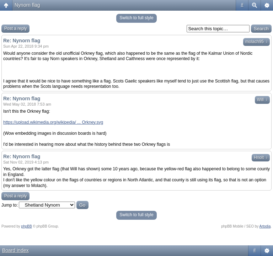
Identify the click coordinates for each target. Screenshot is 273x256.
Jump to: (9, 205)
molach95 (256, 41)
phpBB (26, 226)
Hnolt (261, 157)
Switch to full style (136, 17)
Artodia (265, 226)
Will (262, 99)
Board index (15, 250)
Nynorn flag (27, 5)
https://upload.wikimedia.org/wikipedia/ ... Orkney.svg (53, 122)
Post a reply (15, 28)
